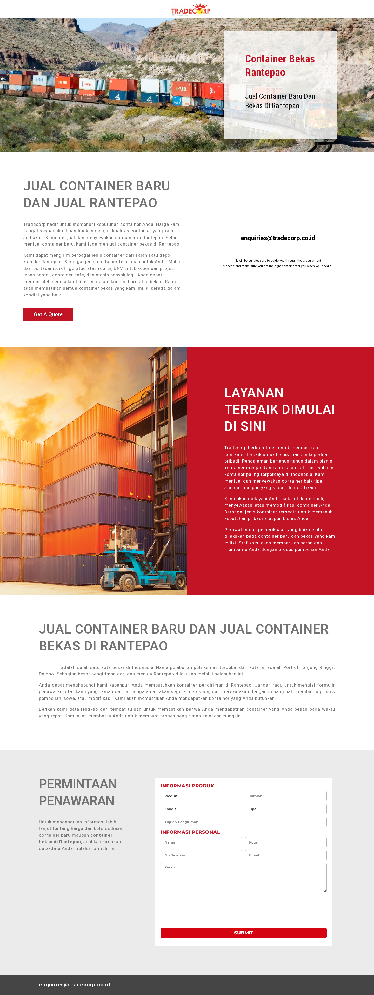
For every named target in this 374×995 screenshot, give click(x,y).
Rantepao (49, 667)
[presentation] (190, 907)
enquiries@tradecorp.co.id (278, 238)
